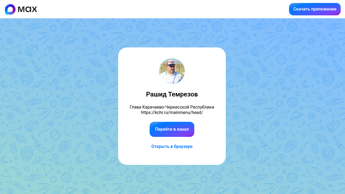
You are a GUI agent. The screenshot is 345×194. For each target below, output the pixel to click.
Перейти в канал (172, 129)
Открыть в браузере (172, 146)
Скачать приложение (314, 9)
